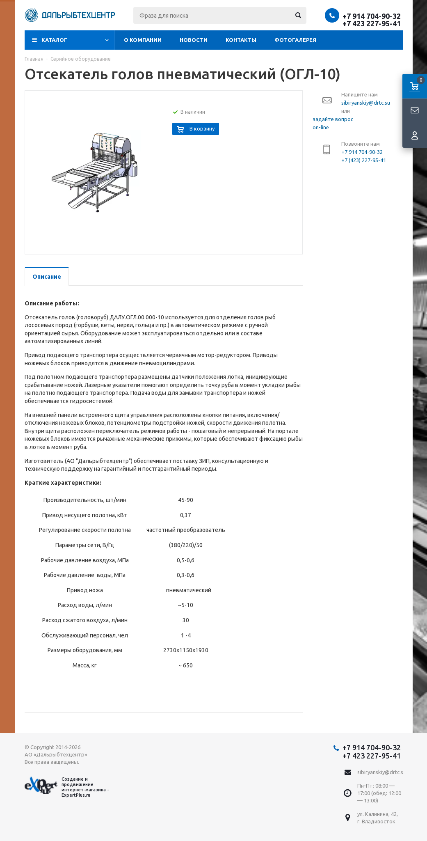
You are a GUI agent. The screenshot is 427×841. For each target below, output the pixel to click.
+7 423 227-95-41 (372, 23)
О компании (143, 40)
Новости (194, 40)
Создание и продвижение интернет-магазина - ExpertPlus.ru (67, 787)
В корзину (202, 128)
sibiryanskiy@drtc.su (381, 772)
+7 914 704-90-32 (372, 16)
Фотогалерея (295, 40)
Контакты (241, 40)
